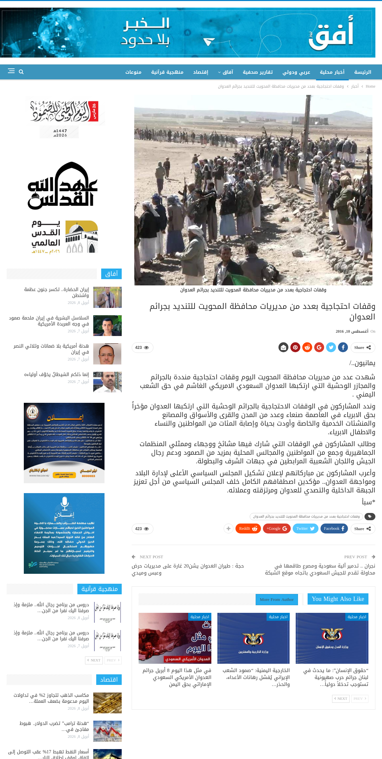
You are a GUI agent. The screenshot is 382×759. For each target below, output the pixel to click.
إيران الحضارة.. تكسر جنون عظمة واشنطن (56, 292)
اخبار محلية (357, 616)
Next (340, 698)
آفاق (228, 72)
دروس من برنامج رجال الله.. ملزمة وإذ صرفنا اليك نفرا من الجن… (51, 607)
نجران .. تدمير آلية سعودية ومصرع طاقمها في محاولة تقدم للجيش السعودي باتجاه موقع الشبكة (320, 569)
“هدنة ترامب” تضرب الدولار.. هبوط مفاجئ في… (54, 726)
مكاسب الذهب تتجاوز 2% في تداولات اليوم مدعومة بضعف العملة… (51, 698)
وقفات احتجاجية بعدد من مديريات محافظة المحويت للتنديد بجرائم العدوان (306, 516)
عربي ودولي (296, 72)
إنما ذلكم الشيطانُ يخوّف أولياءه (56, 374)
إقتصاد (200, 72)
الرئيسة (362, 72)
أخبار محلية (332, 72)
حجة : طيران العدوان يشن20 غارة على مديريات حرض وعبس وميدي (188, 569)
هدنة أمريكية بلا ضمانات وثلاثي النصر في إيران (51, 349)
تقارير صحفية (258, 72)
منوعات (133, 72)
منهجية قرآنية (167, 72)
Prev (360, 698)
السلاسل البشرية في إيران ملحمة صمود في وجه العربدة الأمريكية (49, 321)
